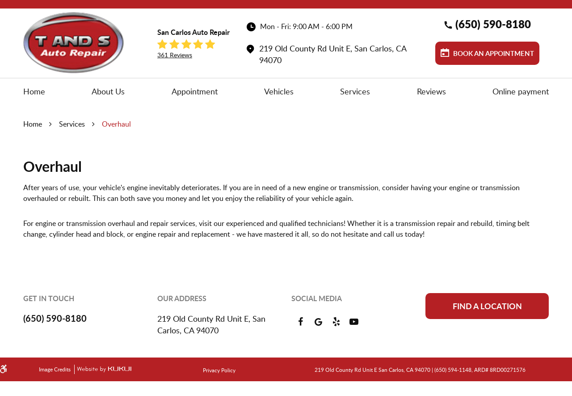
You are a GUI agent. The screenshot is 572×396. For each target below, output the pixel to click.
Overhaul (116, 124)
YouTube (354, 322)
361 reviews (174, 55)
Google (318, 322)
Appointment (195, 91)
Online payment (520, 91)
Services (355, 91)
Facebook (300, 322)
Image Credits (55, 369)
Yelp (336, 322)
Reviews (431, 91)
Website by (102, 369)
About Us (108, 91)
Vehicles (279, 91)
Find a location (487, 306)
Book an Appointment (492, 53)
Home (34, 91)
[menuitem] (34, 91)
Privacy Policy (219, 370)
